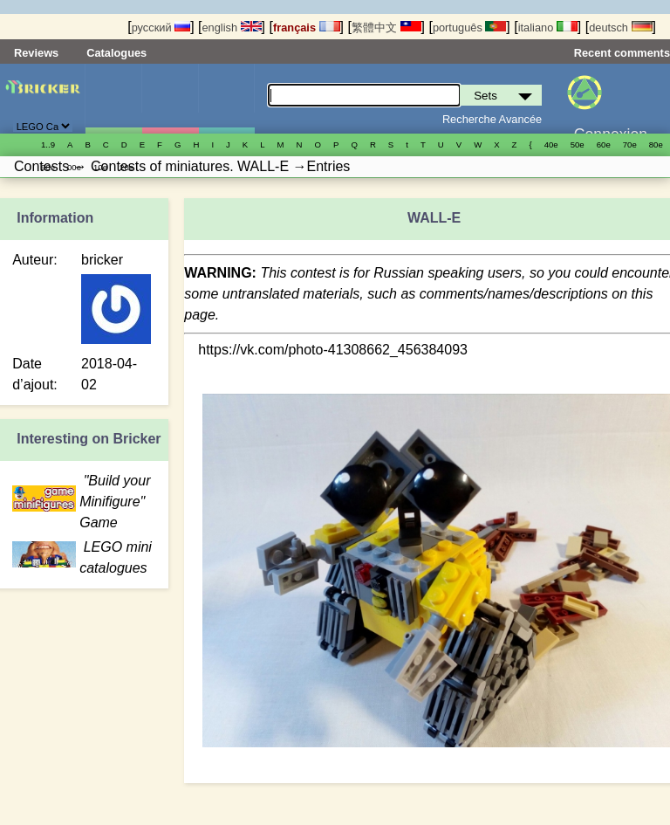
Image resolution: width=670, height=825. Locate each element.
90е (48, 167)
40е (551, 144)
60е (604, 144)
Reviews (36, 52)
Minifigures (170, 99)
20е (126, 167)
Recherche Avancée (492, 119)
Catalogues (116, 52)
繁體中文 (386, 27)
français (306, 27)
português (469, 27)
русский (161, 27)
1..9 (48, 144)
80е (656, 144)
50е (578, 144)
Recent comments (622, 52)
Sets (113, 99)
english (231, 27)
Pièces (227, 99)
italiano (548, 27)
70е (630, 144)
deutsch (620, 27)
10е (100, 167)
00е (74, 167)
